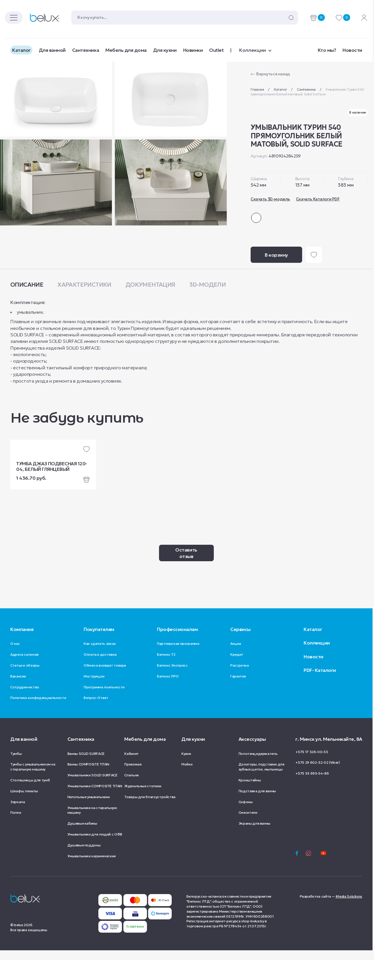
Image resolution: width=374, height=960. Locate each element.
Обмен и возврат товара (105, 675)
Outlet (216, 50)
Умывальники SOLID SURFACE (92, 785)
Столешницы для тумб (30, 790)
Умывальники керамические (91, 865)
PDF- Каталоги (320, 680)
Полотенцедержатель (258, 763)
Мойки (186, 774)
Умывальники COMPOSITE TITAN (94, 795)
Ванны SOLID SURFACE (86, 763)
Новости (352, 50)
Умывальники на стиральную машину (92, 820)
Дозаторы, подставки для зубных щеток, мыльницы (261, 776)
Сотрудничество (24, 697)
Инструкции (94, 686)
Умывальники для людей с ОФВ (94, 844)
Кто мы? (327, 50)
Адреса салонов (24, 664)
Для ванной (52, 50)
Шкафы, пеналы (24, 800)
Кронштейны (250, 790)
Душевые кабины (82, 833)
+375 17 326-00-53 (311, 761)
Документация (150, 294)
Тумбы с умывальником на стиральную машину (32, 776)
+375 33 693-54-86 (312, 783)
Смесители (248, 822)
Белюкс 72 (166, 664)
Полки (15, 822)
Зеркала (17, 811)
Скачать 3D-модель (270, 199)
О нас (15, 653)
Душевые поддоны (84, 855)
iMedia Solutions (349, 906)
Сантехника (85, 50)
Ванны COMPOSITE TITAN (88, 774)
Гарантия (238, 686)
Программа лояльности (104, 697)
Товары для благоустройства (150, 806)
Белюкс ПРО (167, 686)
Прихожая (132, 774)
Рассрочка (239, 675)
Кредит (236, 664)
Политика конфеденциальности (38, 707)
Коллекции (317, 652)
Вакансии (18, 686)
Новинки (193, 50)
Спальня (131, 785)
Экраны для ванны (254, 833)
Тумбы (15, 763)
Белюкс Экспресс (172, 675)
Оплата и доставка (100, 664)
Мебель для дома (126, 50)
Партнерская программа (178, 653)
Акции (235, 653)
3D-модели (207, 294)
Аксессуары (252, 749)
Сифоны (246, 811)
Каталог (21, 50)
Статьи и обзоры (24, 675)
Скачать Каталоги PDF (318, 199)
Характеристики (84, 294)
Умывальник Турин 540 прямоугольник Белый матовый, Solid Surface (307, 91)
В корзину (276, 265)
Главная (258, 89)
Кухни (186, 763)
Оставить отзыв (186, 563)
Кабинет (131, 763)
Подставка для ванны (257, 800)
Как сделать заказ (100, 653)
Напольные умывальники (88, 806)
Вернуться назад (273, 74)
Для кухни (165, 50)
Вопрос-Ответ (96, 707)
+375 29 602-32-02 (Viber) (317, 772)
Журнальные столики (142, 795)
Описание (26, 294)
